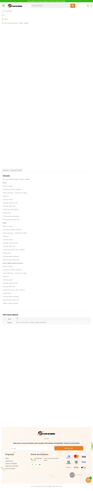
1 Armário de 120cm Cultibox (12, 190)
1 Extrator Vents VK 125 (10, 243)
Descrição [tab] (5, 170)
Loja (3, 15)
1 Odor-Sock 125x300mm (11, 210)
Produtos (5, 19)
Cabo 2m (6, 196)
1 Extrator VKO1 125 (9, 206)
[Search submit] (72, 6)
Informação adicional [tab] (16, 170)
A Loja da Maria (7, 11)
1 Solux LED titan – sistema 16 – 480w (15, 193)
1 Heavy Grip (7, 213)
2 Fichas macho (8, 200)
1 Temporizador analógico (11, 216)
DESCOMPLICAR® (57, 486)
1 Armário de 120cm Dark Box (12, 230)
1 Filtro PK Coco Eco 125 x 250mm (14, 250)
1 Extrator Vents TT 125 (10, 203)
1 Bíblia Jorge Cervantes (10, 304)
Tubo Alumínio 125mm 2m (11, 220)
